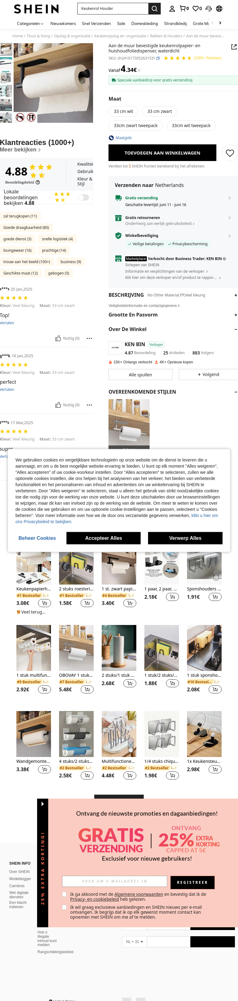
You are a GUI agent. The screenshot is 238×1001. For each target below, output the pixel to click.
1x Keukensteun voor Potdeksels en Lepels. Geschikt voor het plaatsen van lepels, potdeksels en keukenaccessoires (204, 787)
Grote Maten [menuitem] (204, 23)
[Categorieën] (30, 23)
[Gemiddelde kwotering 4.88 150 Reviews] (192, 58)
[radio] (123, 111)
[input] (114, 881)
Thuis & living (38, 36)
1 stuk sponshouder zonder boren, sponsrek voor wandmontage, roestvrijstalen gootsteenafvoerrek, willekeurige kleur (204, 701)
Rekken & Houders (166, 36)
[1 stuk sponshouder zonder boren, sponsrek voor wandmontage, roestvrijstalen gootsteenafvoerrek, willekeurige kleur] (204, 674)
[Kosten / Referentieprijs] (139, 70)
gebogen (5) (58, 299)
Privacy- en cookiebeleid (94, 899)
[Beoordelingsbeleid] (22, 208)
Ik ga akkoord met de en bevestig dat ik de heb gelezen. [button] (138, 896)
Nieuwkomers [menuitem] (63, 23)
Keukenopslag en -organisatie (120, 36)
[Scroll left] (212, 23)
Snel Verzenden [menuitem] (96, 23)
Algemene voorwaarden (138, 894)
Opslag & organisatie (72, 36)
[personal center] (172, 8)
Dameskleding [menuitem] (144, 23)
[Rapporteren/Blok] (89, 364)
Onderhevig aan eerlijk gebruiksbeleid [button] (158, 223)
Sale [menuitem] (121, 23)
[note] (32, 638)
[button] (112, 8)
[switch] (83, 224)
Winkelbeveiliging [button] (141, 236)
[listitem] (129, 426)
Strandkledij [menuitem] (175, 23)
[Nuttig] (58, 364)
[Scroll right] (220, 23)
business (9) (71, 288)
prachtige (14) (54, 276)
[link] (184, 8)
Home (17, 36)
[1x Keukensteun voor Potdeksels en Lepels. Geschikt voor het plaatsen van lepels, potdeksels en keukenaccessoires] (204, 760)
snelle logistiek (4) (57, 265)
